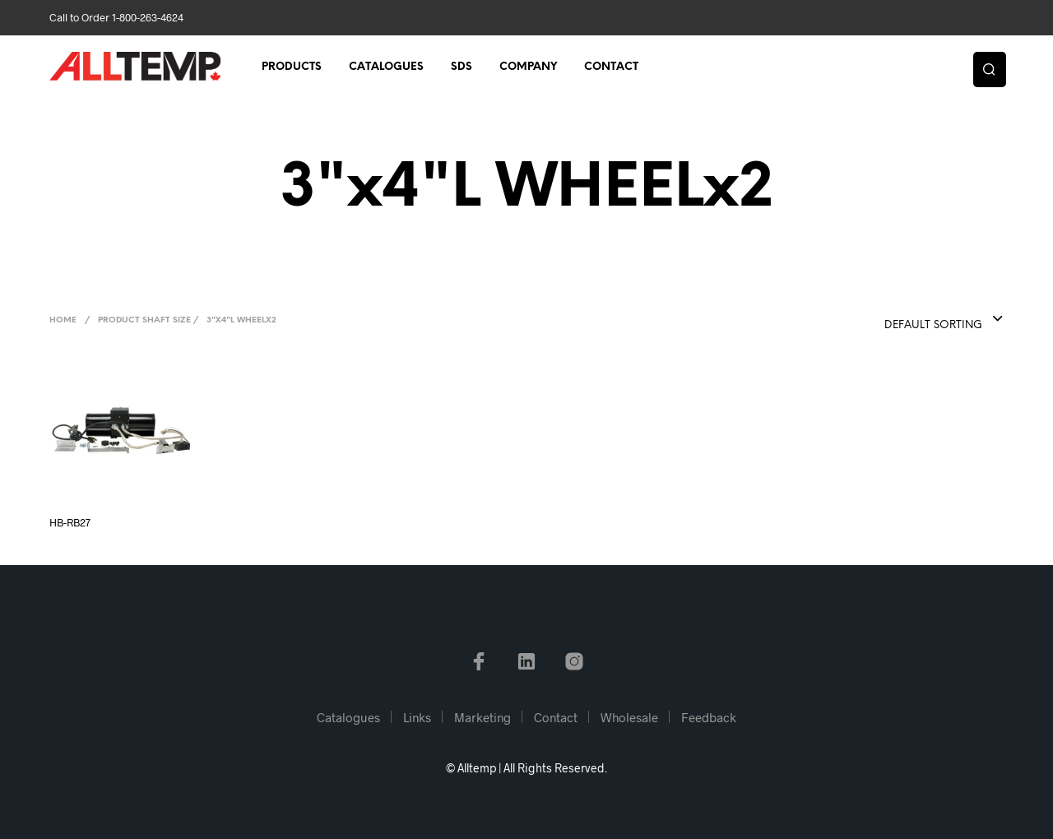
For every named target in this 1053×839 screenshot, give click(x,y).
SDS (461, 67)
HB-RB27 (69, 522)
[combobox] (911, 319)
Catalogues (386, 67)
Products (292, 67)
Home (63, 320)
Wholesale (629, 717)
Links (417, 717)
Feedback (708, 717)
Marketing (482, 717)
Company (528, 67)
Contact (611, 67)
